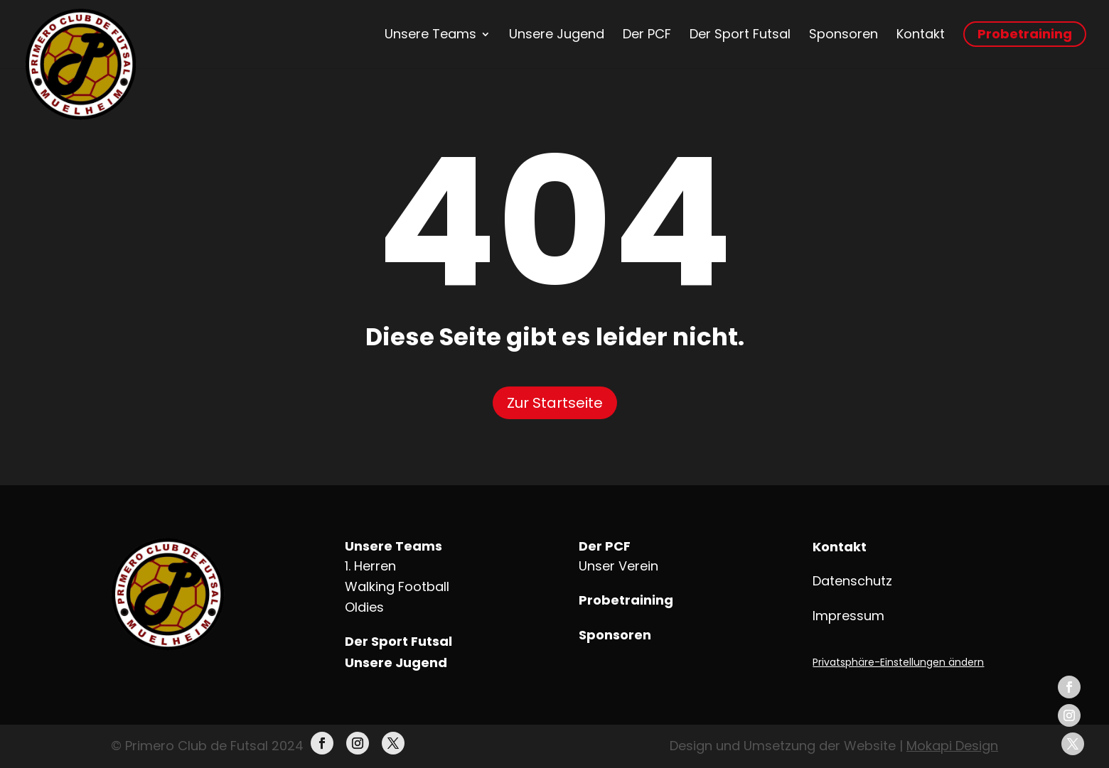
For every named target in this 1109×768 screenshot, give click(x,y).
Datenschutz (852, 581)
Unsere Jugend (556, 34)
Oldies (364, 607)
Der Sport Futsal (740, 34)
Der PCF (647, 34)
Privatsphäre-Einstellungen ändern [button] (898, 662)
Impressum (848, 615)
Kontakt (920, 34)
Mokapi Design (952, 746)
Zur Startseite (555, 403)
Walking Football (397, 586)
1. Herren (370, 566)
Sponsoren (843, 34)
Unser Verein (618, 566)
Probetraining (1024, 34)
